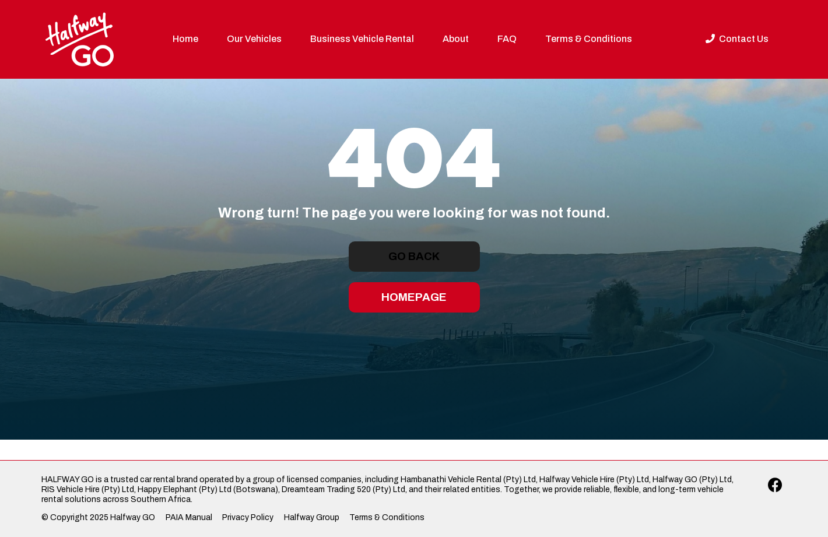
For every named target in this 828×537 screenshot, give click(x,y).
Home (185, 39)
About (456, 39)
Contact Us (737, 39)
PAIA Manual (189, 517)
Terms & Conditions (588, 39)
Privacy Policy (247, 517)
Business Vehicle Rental (362, 39)
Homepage (414, 297)
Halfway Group (311, 517)
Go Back (414, 256)
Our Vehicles (254, 39)
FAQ (507, 39)
